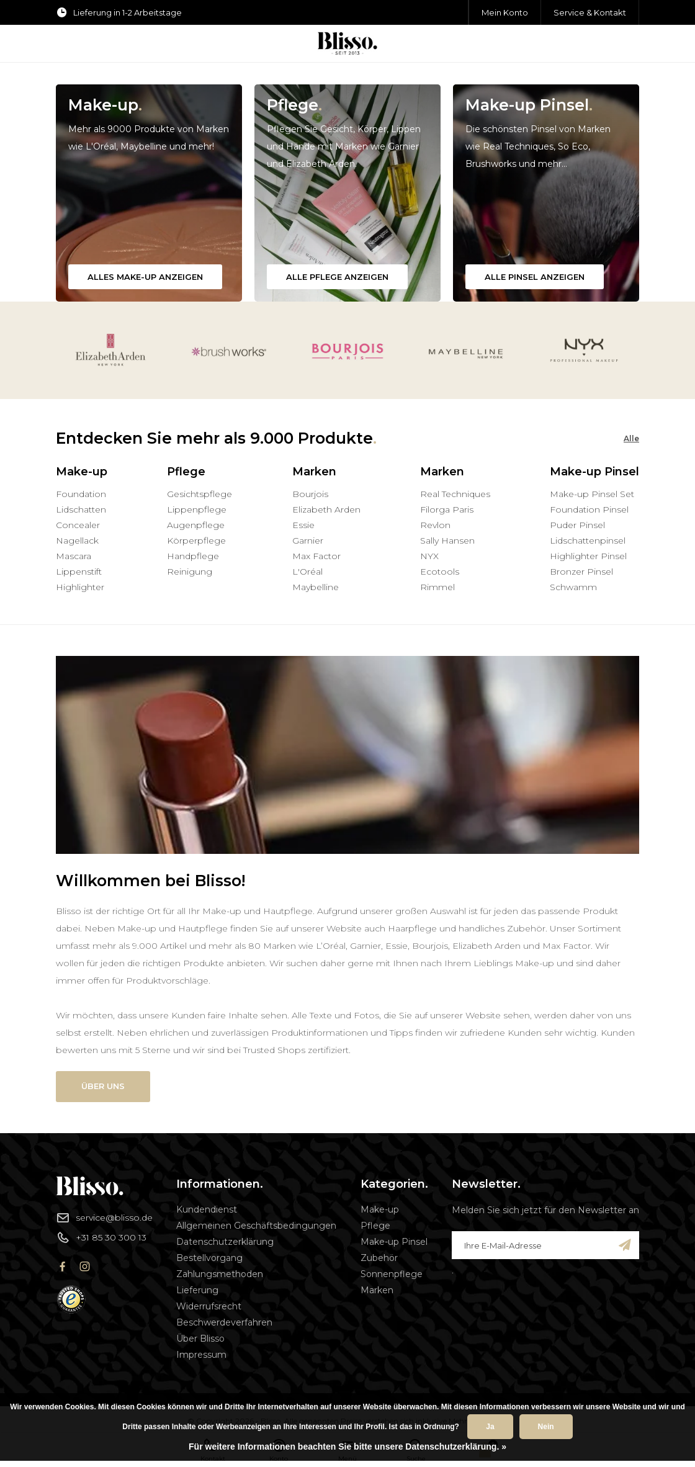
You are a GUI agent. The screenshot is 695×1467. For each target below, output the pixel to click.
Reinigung (189, 571)
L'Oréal (307, 571)
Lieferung (197, 1290)
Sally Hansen (447, 540)
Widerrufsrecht (208, 1306)
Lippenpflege (196, 509)
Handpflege (193, 556)
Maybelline (315, 587)
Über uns (103, 1086)
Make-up (380, 1209)
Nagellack (77, 540)
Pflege (375, 1225)
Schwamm (573, 587)
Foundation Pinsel (589, 509)
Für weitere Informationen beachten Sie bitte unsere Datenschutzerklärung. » (347, 1446)
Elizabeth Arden (326, 509)
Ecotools (439, 571)
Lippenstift (79, 571)
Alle (631, 438)
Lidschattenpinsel (588, 540)
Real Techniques (455, 494)
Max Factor (316, 556)
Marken (377, 1290)
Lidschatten (81, 509)
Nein (546, 1426)
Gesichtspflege (199, 494)
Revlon (435, 525)
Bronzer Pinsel (581, 571)
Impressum (201, 1354)
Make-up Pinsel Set (592, 494)
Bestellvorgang (209, 1257)
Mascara (73, 556)
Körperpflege (196, 540)
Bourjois (310, 494)
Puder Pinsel (577, 525)
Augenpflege (196, 525)
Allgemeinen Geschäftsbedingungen (256, 1225)
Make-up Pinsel (394, 1241)
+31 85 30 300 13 (101, 1237)
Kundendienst (206, 1209)
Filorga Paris (446, 509)
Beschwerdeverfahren (224, 1322)
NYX (429, 556)
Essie (303, 525)
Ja (490, 1426)
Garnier (307, 540)
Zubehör (379, 1257)
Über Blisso (200, 1338)
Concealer (78, 525)
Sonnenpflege (392, 1274)
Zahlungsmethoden (219, 1274)
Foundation (81, 494)
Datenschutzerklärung (225, 1241)
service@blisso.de (104, 1217)
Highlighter (80, 587)
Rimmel (437, 587)
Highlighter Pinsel (588, 556)
